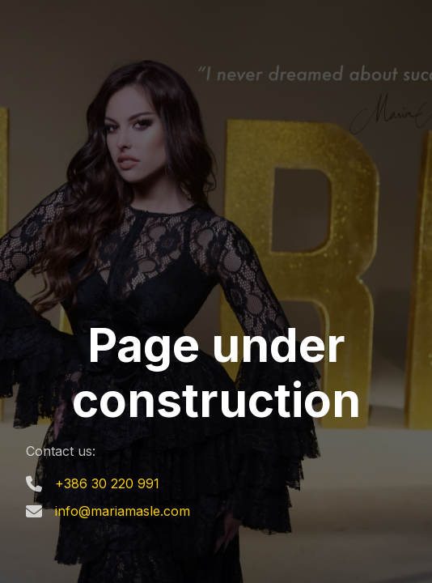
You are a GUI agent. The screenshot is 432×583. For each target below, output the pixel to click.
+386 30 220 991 (107, 483)
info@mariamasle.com (122, 511)
